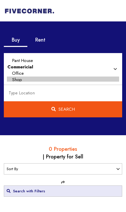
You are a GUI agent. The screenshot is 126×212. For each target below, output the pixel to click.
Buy (16, 40)
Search (63, 109)
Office (63, 73)
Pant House (63, 60)
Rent (40, 40)
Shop (63, 80)
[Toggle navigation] (115, 11)
